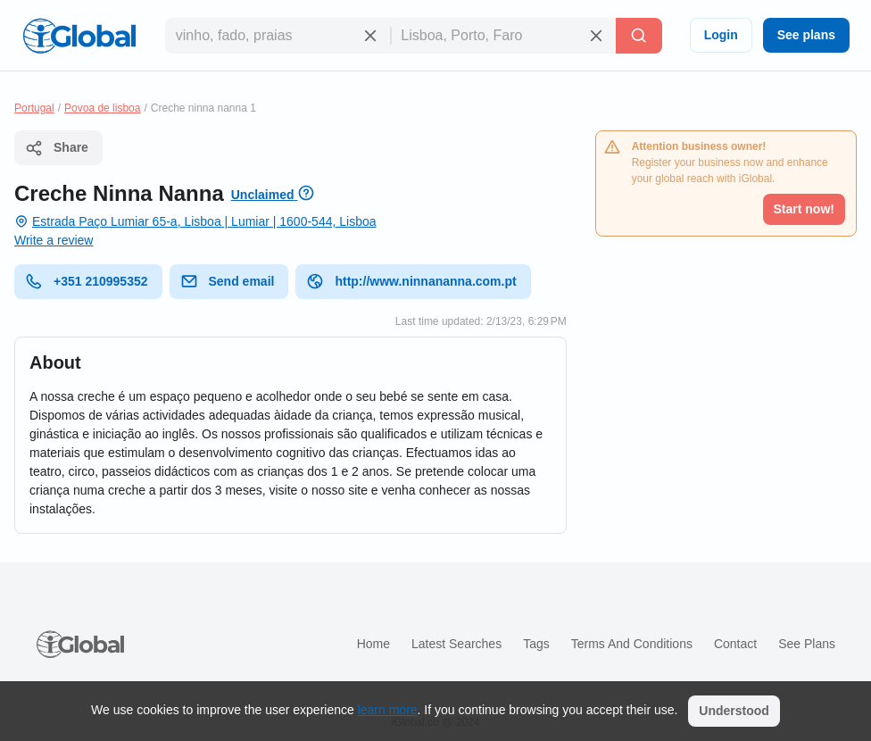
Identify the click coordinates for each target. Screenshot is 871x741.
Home (373, 644)
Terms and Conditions (632, 644)
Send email (227, 281)
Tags (536, 644)
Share (56, 148)
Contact (735, 644)
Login (721, 35)
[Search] (639, 36)
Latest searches (456, 644)
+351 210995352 (86, 281)
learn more (388, 710)
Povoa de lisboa (102, 108)
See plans (806, 35)
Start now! (804, 209)
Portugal (34, 108)
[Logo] (79, 36)
